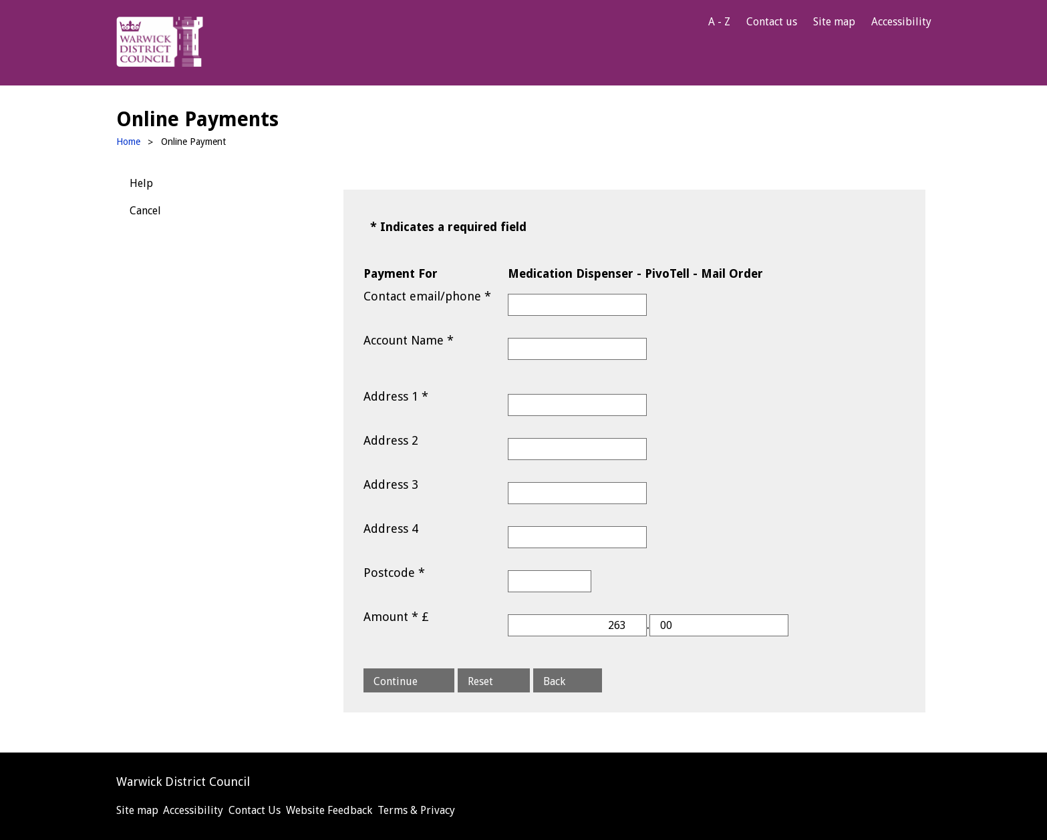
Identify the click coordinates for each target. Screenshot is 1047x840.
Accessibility (901, 21)
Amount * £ (396, 617)
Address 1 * (395, 396)
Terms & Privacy (416, 810)
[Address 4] (577, 537)
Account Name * (408, 340)
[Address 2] (577, 449)
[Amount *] (577, 625)
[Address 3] (577, 493)
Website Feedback (329, 810)
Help (141, 183)
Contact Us (255, 810)
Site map (834, 21)
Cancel (145, 210)
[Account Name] (577, 349)
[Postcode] (549, 581)
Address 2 (390, 440)
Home (128, 141)
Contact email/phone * (427, 296)
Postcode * (394, 573)
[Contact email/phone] (577, 305)
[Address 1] (577, 405)
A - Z (719, 21)
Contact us (771, 21)
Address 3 (390, 484)
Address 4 (390, 528)
